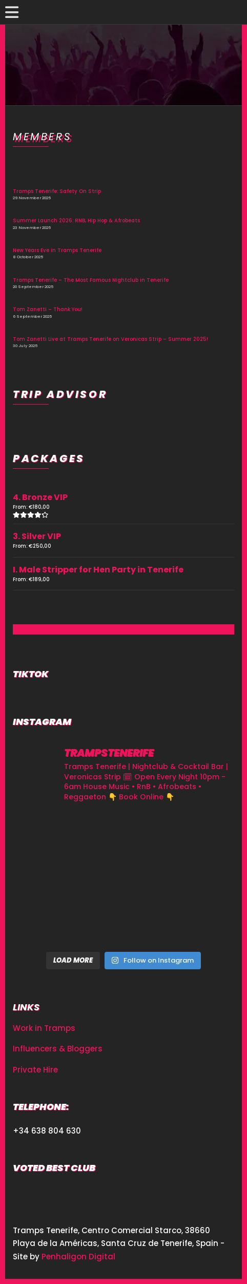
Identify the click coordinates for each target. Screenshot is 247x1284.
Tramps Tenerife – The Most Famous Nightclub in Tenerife (91, 280)
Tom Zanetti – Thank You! (48, 309)
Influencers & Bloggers (57, 1048)
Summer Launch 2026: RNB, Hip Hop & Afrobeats (76, 220)
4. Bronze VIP (40, 497)
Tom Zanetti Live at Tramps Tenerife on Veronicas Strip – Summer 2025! (110, 339)
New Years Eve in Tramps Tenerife (57, 250)
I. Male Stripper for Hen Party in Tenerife (98, 570)
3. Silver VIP (37, 536)
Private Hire (35, 1069)
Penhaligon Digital (78, 1256)
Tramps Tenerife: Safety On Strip (57, 191)
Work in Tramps (44, 1028)
